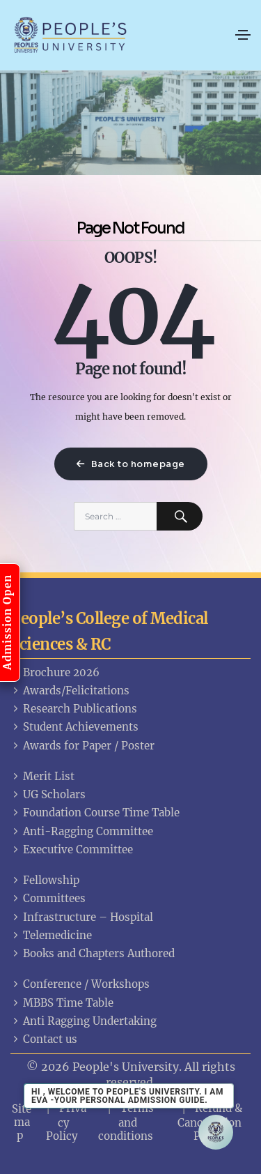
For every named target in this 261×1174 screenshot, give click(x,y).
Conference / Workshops (80, 984)
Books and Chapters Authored (92, 953)
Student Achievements (74, 726)
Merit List (42, 776)
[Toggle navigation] (243, 35)
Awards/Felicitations (69, 690)
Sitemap (21, 1122)
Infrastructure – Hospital (81, 917)
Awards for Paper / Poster (82, 745)
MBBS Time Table (61, 1002)
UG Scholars (48, 794)
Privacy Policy (66, 1121)
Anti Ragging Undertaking (83, 1021)
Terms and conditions (126, 1121)
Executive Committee (71, 849)
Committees (48, 898)
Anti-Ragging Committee (81, 831)
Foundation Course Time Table (95, 812)
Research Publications (73, 708)
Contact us (43, 1039)
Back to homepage (131, 464)
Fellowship (44, 880)
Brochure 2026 (55, 672)
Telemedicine (51, 935)
